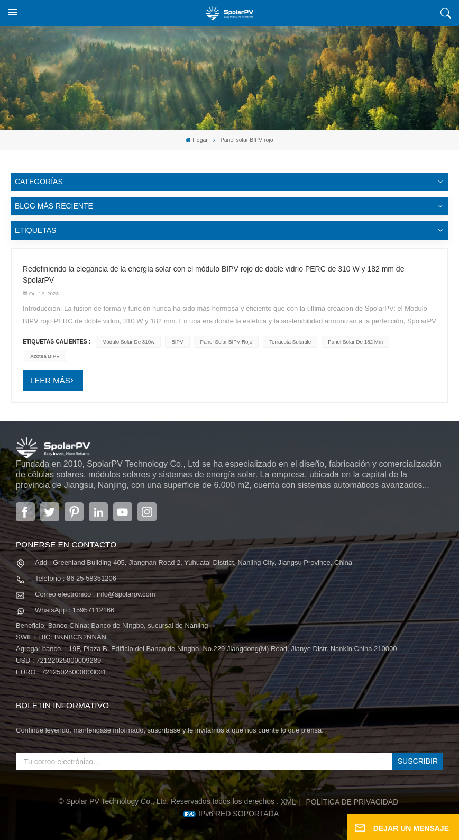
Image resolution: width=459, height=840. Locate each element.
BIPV (177, 342)
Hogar (196, 140)
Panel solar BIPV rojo (226, 342)
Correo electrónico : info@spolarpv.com (95, 594)
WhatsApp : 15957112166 (74, 610)
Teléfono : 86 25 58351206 (75, 578)
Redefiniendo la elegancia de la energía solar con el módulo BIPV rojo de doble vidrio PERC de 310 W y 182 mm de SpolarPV (213, 274)
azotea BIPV (45, 356)
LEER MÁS (50, 380)
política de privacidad (352, 802)
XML (288, 802)
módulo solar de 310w (128, 342)
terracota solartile (290, 342)
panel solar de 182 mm (355, 342)
